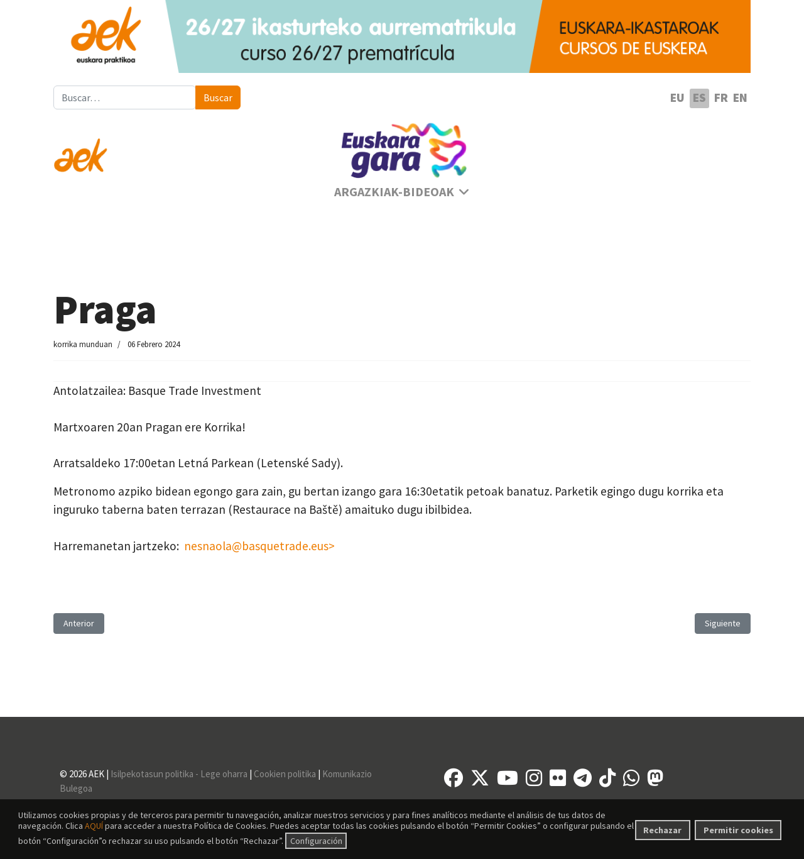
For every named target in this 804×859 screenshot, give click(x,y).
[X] (479, 778)
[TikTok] (607, 778)
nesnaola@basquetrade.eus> (259, 545)
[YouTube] (507, 778)
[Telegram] (582, 778)
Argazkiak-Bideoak (394, 192)
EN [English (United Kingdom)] (740, 97)
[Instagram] (534, 778)
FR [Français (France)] (721, 97)
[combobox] (124, 97)
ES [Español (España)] (699, 97)
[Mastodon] (655, 778)
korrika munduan (82, 344)
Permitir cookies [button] (738, 830)
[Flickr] (558, 778)
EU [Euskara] (677, 97)
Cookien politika (285, 774)
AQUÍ (94, 825)
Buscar (218, 97)
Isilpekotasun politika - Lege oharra (179, 774)
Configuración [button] (316, 840)
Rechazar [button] (662, 830)
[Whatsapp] (631, 778)
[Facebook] (453, 778)
